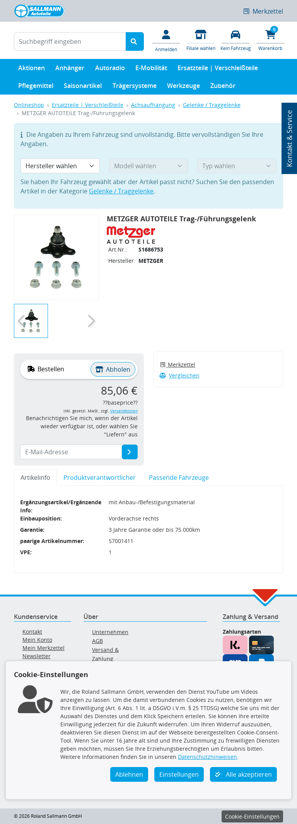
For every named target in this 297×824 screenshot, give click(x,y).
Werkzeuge (183, 87)
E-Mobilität (151, 70)
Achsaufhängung (153, 105)
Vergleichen (179, 375)
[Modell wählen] (148, 166)
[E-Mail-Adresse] (130, 452)
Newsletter (36, 656)
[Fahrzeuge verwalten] (235, 40)
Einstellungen (179, 774)
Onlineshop (29, 105)
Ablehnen (129, 774)
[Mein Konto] (165, 40)
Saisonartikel (83, 87)
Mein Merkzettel (43, 648)
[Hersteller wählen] (60, 166)
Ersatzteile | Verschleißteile (218, 70)
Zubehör (223, 87)
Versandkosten (124, 411)
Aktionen (31, 70)
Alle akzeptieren (243, 774)
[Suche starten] (135, 41)
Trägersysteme (135, 87)
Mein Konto (37, 639)
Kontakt (32, 631)
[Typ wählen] (237, 166)
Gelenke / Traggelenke (212, 105)
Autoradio (110, 70)
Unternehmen (110, 632)
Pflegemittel (35, 87)
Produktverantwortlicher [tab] (99, 477)
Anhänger (69, 70)
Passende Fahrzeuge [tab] (179, 477)
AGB (97, 641)
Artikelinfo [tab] (35, 477)
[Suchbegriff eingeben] (70, 41)
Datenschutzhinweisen (207, 756)
